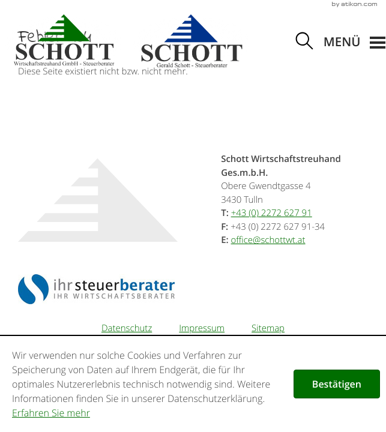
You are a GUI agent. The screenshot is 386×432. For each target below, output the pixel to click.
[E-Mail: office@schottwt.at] (268, 240)
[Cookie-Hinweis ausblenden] (337, 384)
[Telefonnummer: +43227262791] (271, 213)
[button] (354, 42)
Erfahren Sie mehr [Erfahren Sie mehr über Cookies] (51, 412)
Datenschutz (126, 328)
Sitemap (268, 328)
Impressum (202, 328)
